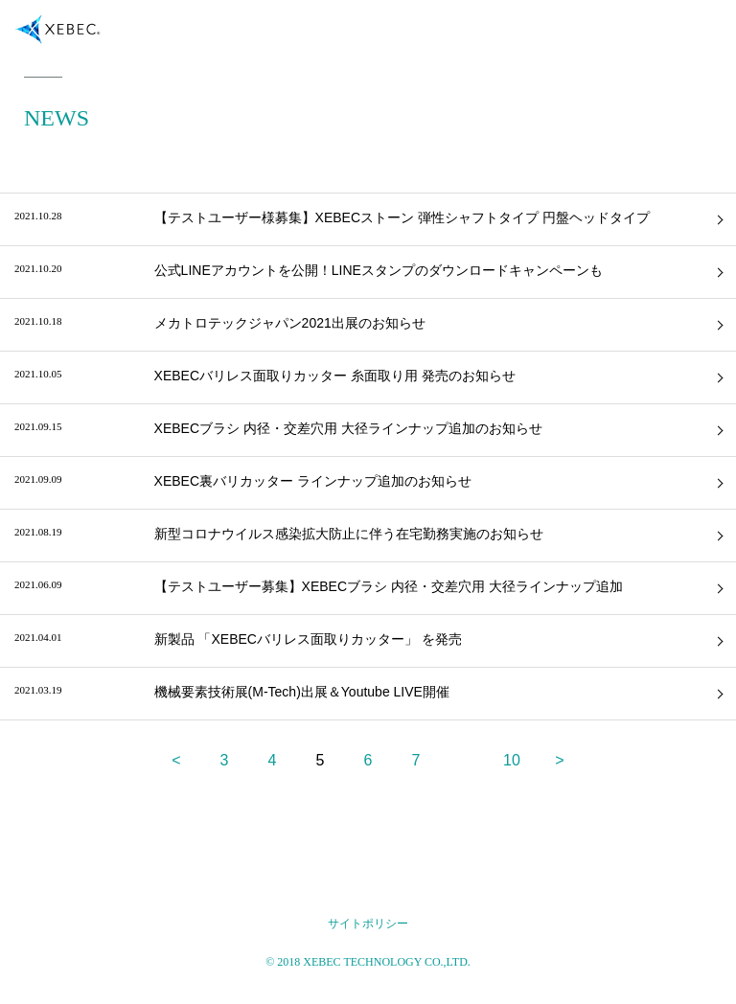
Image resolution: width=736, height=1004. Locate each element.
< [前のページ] (176, 760)
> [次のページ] (559, 760)
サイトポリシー (368, 923)
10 (511, 760)
